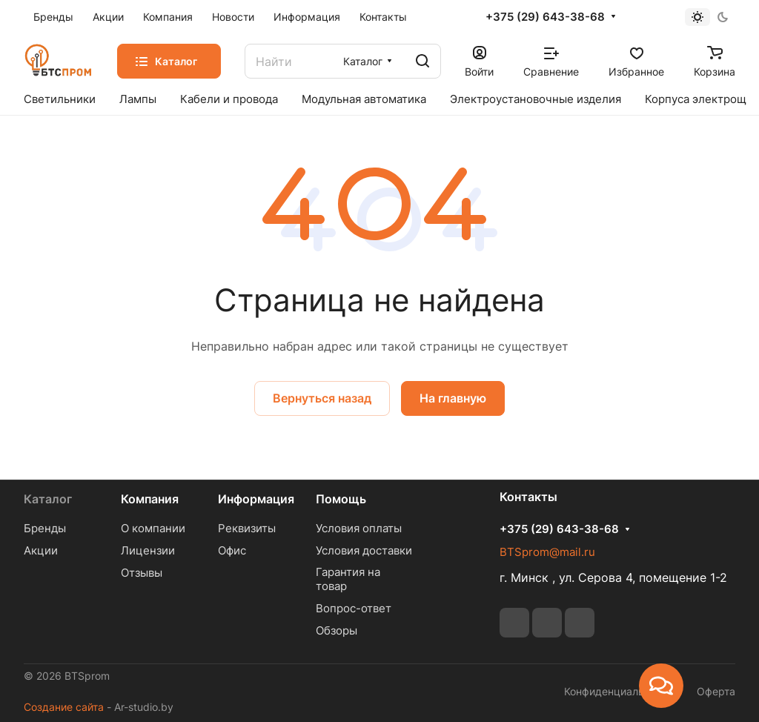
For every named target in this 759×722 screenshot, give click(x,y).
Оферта (716, 691)
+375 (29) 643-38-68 (545, 17)
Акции (41, 550)
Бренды (45, 528)
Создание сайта (64, 707)
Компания (150, 498)
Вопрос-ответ (353, 608)
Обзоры (336, 630)
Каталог (48, 498)
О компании (153, 528)
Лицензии (148, 550)
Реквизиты (247, 528)
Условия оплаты (359, 528)
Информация (256, 498)
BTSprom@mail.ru (547, 552)
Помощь (341, 498)
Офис (232, 550)
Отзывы (141, 573)
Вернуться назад (322, 398)
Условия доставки (364, 550)
